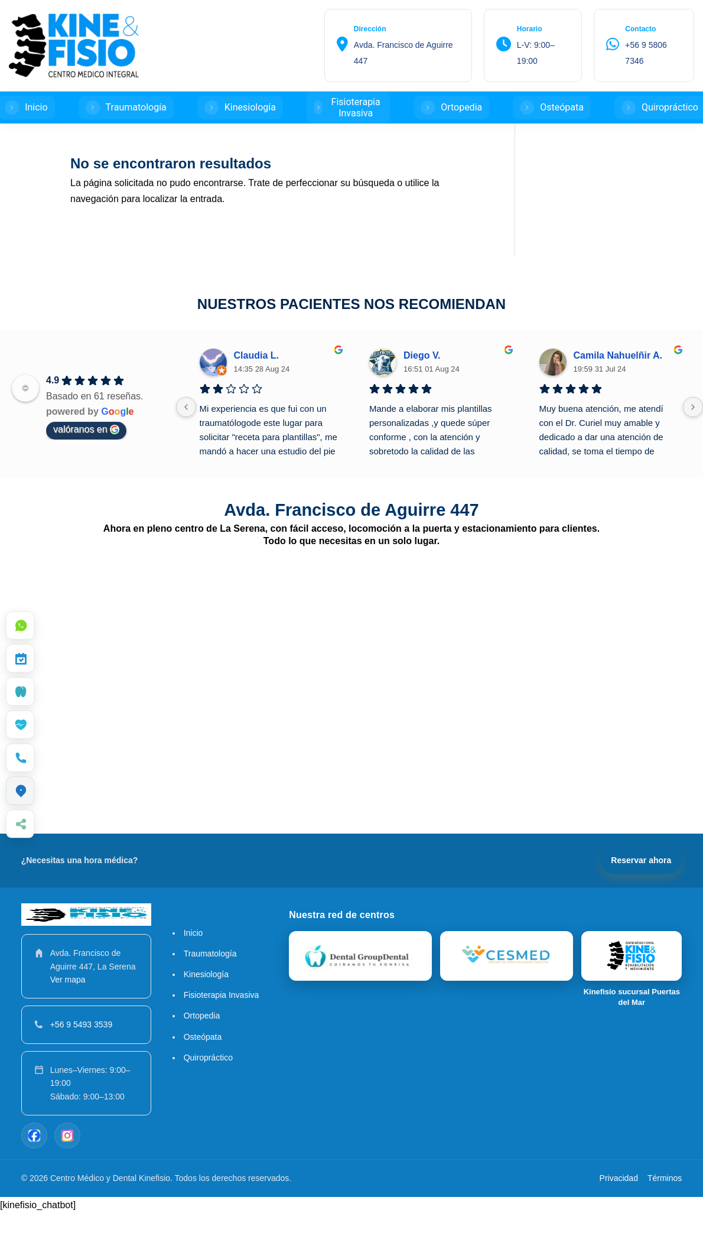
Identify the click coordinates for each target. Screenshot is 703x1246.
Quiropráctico (208, 1090)
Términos (664, 1211)
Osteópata (203, 1070)
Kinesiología (206, 1007)
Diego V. (422, 388)
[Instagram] (67, 1169)
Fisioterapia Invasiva (221, 1028)
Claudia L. (256, 388)
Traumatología (210, 986)
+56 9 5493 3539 (81, 1057)
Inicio (193, 966)
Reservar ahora (641, 893)
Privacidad (619, 1211)
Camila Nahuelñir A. (618, 388)
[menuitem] (20, 625)
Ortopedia (202, 1048)
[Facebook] (34, 1169)
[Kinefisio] (506, 989)
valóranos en (86, 462)
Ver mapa (68, 1012)
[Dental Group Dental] (360, 989)
